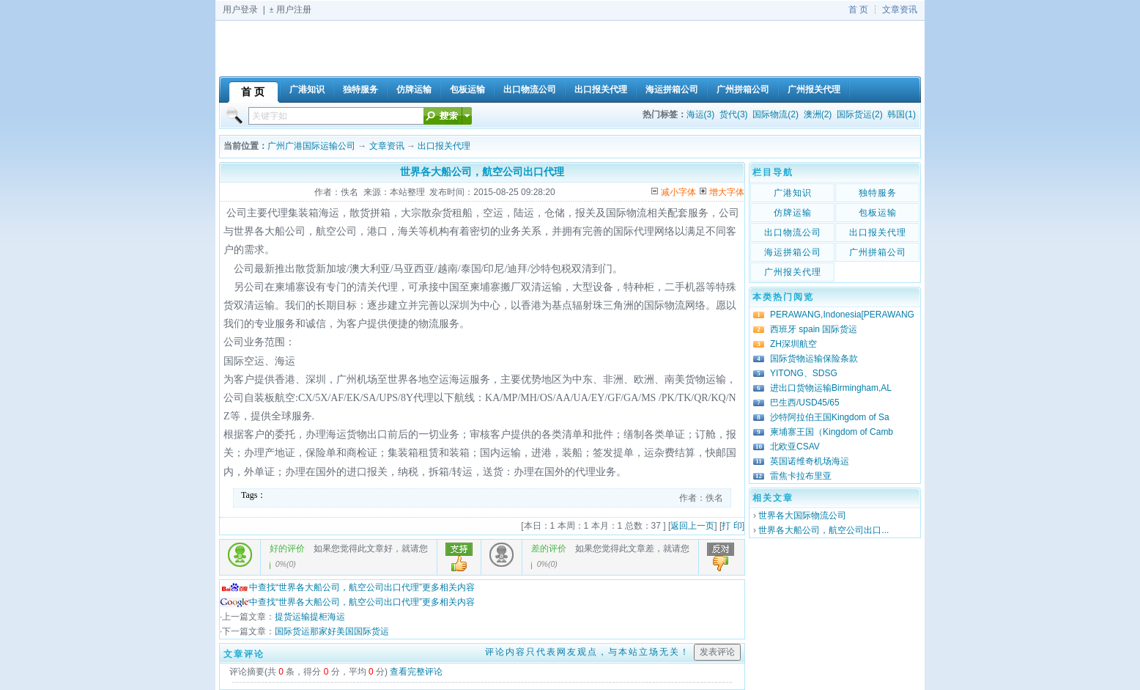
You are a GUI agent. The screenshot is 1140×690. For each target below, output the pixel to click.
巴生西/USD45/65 (805, 402)
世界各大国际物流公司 (802, 515)
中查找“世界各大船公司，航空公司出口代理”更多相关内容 (347, 587)
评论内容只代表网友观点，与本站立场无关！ (587, 652)
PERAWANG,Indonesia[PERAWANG (842, 314)
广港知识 (793, 193)
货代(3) (733, 114)
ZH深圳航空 (793, 344)
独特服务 (878, 193)
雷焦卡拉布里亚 (801, 476)
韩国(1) (901, 114)
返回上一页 (692, 526)
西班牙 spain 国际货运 (813, 329)
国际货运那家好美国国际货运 (332, 631)
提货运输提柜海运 (310, 617)
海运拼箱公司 (792, 252)
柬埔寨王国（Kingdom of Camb (831, 432)
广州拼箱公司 (877, 252)
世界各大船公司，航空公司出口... (823, 530)
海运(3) (700, 114)
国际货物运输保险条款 (814, 358)
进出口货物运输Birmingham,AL (831, 388)
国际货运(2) (860, 114)
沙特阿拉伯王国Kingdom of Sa (829, 417)
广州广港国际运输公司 (311, 146)
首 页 (858, 9)
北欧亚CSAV (795, 446)
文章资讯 (899, 9)
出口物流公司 (792, 232)
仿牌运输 (793, 213)
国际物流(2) (775, 114)
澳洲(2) (818, 114)
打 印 (731, 526)
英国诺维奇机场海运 (809, 461)
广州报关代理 (792, 272)
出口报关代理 (444, 146)
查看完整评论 (416, 672)
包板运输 (878, 213)
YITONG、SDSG (803, 373)
